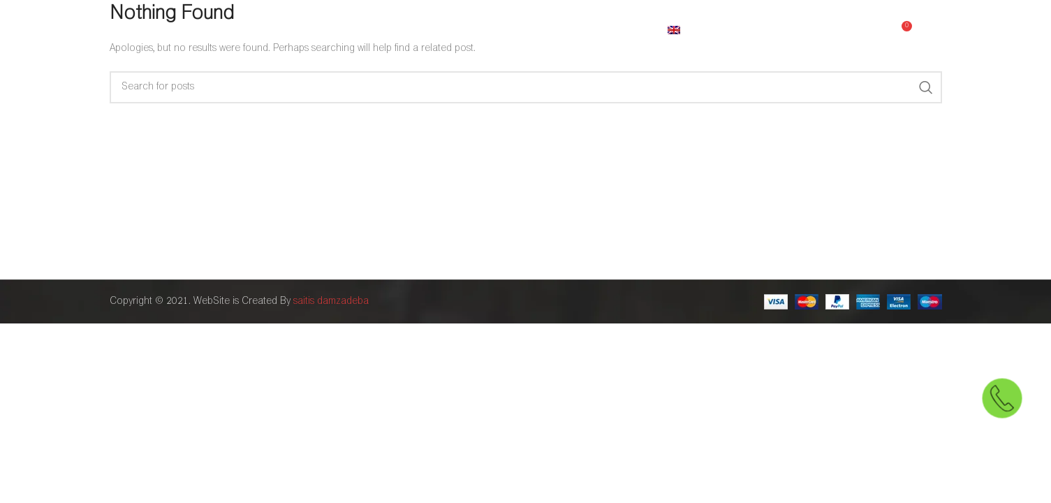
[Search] (526, 87)
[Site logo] (183, 31)
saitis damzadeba (331, 301)
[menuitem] (694, 31)
